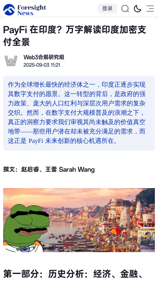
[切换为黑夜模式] (137, 8)
